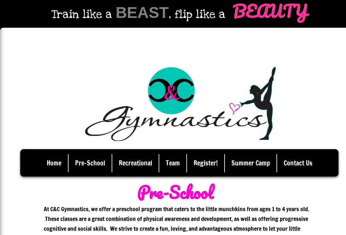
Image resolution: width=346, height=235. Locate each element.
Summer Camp (250, 163)
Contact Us (298, 163)
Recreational (135, 163)
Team (173, 163)
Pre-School (90, 163)
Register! (206, 163)
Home (54, 163)
